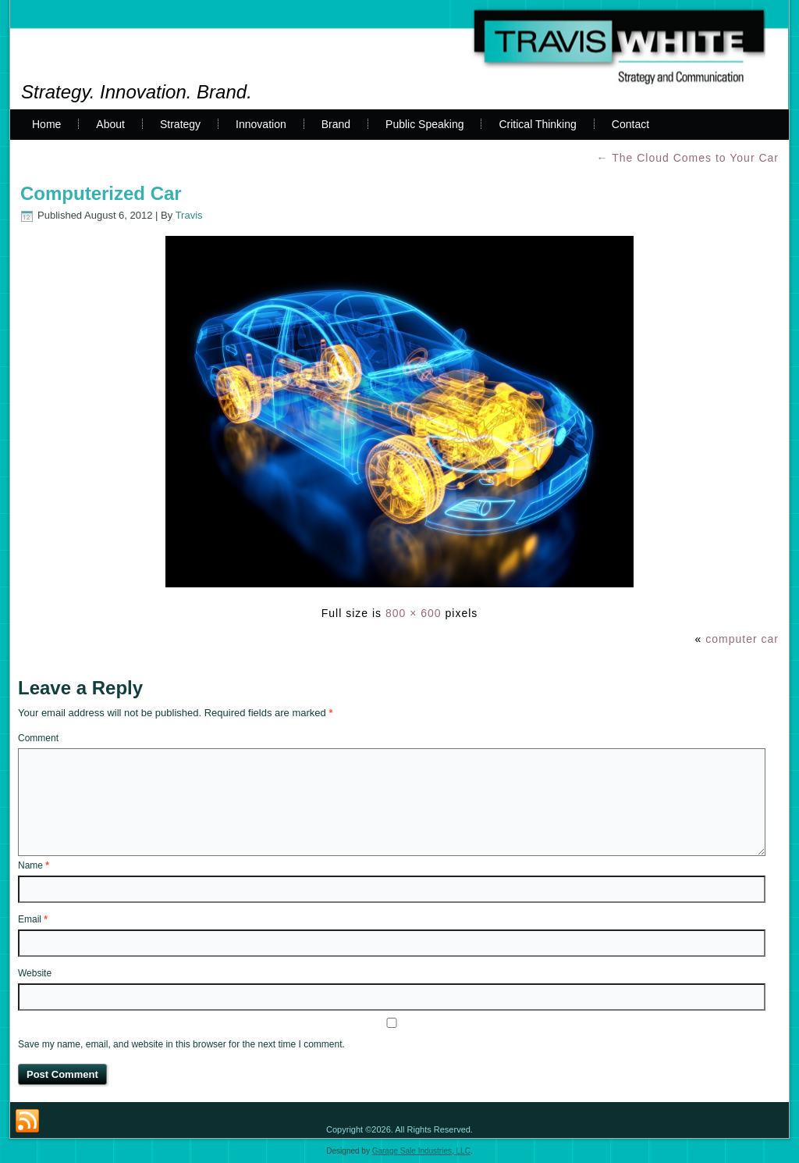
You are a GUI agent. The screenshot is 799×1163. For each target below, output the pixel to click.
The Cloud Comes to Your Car (688, 158)
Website (34, 973)
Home (46, 124)
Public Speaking (424, 124)
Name (33, 865)
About (110, 124)
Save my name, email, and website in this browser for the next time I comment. (181, 1044)
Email (33, 919)
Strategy (180, 124)
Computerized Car (101, 193)
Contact (630, 124)
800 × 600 (413, 613)
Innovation (261, 124)
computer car (742, 639)
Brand (335, 124)
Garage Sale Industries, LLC (421, 1151)
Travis (189, 215)
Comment (38, 738)
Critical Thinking (537, 124)
